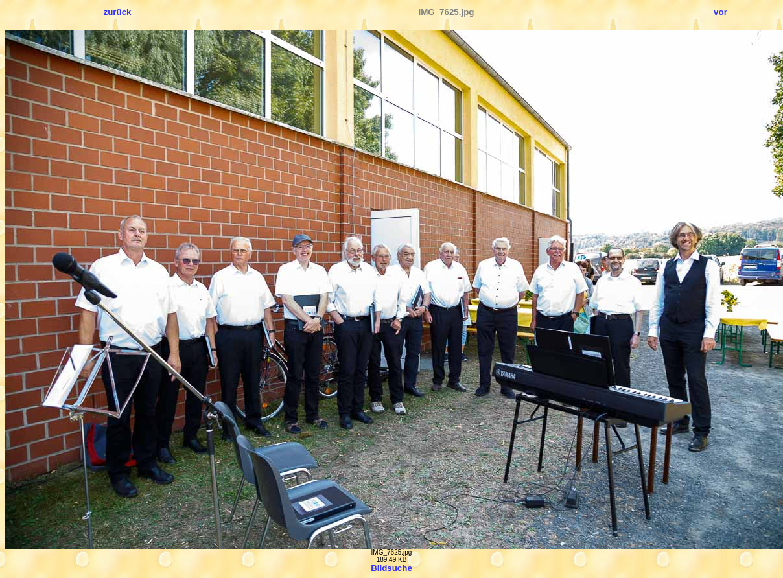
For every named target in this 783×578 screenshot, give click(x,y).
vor (720, 12)
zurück (118, 12)
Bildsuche (391, 568)
